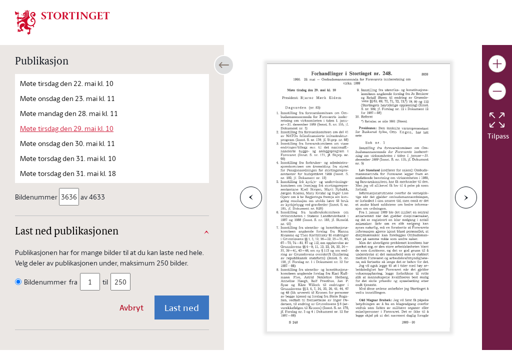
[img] (62, 21)
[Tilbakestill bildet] (497, 120)
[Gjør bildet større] (497, 63)
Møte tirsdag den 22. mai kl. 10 (67, 83)
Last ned (181, 307)
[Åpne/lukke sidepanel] (224, 65)
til (105, 281)
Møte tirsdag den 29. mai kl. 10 (67, 128)
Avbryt (132, 308)
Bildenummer (37, 197)
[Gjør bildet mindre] (497, 91)
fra (73, 281)
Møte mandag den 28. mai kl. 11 (69, 113)
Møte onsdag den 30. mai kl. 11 (67, 143)
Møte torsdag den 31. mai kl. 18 (68, 173)
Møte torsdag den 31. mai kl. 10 (68, 158)
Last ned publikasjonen (66, 232)
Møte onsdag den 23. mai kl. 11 (67, 98)
